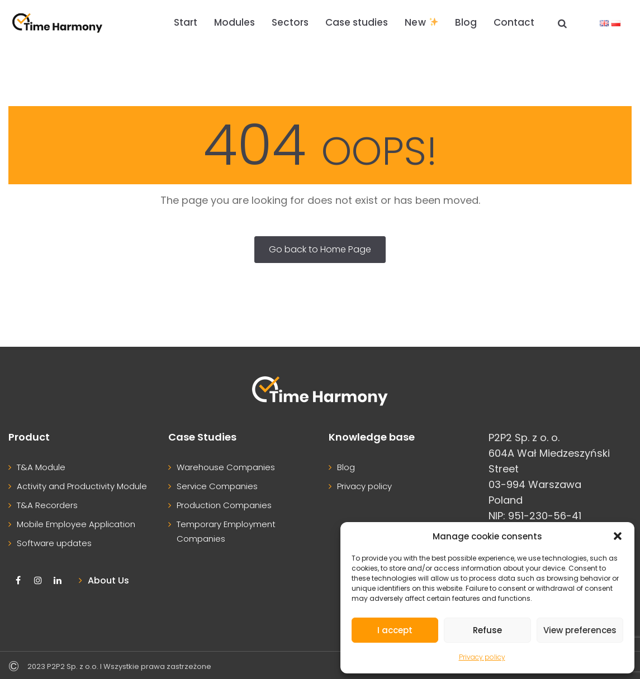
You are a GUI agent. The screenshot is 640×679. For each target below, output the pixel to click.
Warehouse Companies (226, 467)
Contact (514, 22)
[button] (617, 536)
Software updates (54, 543)
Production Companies (224, 505)
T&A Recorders (47, 505)
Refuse (487, 630)
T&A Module (41, 467)
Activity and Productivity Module (82, 486)
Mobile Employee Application (76, 524)
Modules (234, 22)
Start (185, 22)
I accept (395, 630)
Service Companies (217, 486)
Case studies (356, 22)
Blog (466, 22)
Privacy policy (482, 657)
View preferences (580, 630)
